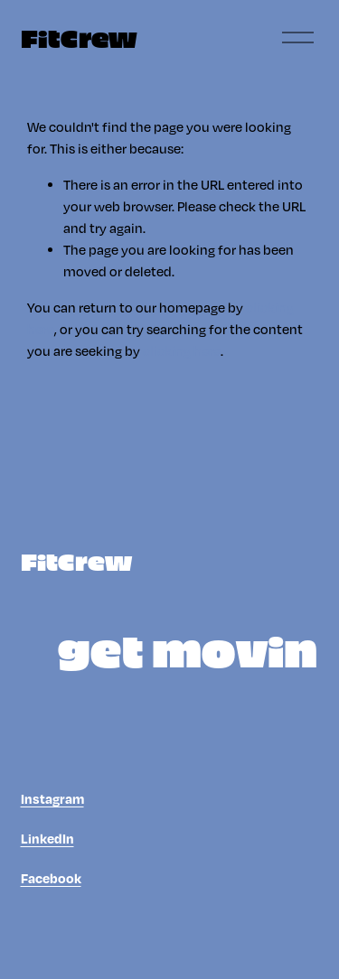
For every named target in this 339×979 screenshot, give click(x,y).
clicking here (182, 350)
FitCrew (79, 37)
